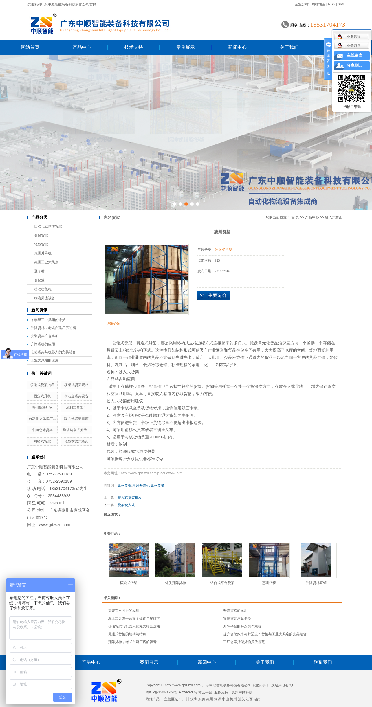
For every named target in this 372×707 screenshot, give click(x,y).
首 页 (295, 217)
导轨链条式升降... (76, 430)
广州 (185, 699)
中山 (225, 699)
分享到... (354, 65)
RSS (331, 4)
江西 (249, 699)
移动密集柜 (43, 289)
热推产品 (153, 699)
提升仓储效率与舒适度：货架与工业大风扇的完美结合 (265, 634)
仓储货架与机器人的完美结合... (55, 352)
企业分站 (302, 4)
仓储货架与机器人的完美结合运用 (134, 626)
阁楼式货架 (42, 441)
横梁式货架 (128, 583)
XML (341, 4)
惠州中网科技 (242, 692)
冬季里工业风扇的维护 (48, 320)
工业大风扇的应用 (44, 360)
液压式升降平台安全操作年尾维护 (134, 618)
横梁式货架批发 (42, 385)
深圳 (193, 699)
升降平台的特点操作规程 (242, 626)
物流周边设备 (44, 298)
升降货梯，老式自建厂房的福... (55, 328)
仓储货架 (41, 235)
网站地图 (318, 4)
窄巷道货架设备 (76, 396)
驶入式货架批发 (130, 497)
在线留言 (355, 55)
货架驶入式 (126, 505)
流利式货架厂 (76, 407)
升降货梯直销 (316, 583)
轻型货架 (41, 244)
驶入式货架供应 (76, 419)
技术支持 (133, 47)
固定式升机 (42, 396)
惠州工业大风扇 (46, 262)
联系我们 (323, 662)
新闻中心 (237, 47)
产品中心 (82, 47)
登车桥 (39, 271)
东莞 (201, 699)
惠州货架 (124, 486)
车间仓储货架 (42, 430)
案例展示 (185, 47)
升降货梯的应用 (43, 344)
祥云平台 (205, 692)
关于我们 (289, 47)
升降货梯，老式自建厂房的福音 (132, 642)
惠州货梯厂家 (42, 407)
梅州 (233, 699)
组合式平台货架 (222, 583)
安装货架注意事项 (44, 336)
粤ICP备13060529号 (161, 692)
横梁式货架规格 (76, 385)
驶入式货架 (333, 217)
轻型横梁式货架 (76, 441)
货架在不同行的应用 (123, 611)
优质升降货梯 (175, 583)
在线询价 (213, 295)
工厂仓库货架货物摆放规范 (244, 642)
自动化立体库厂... (42, 419)
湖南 (257, 699)
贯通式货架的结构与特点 (127, 634)
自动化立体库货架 (48, 226)
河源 (217, 699)
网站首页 (30, 47)
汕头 (241, 699)
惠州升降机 (43, 253)
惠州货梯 (157, 486)
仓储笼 (39, 280)
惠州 (209, 699)
